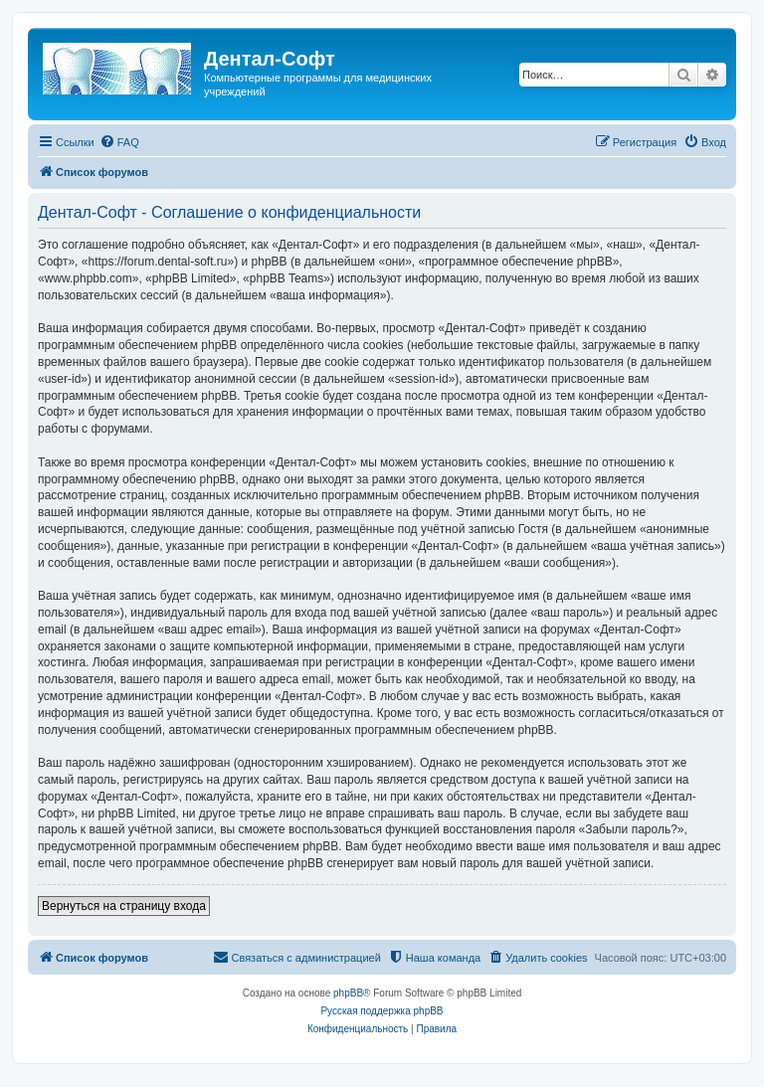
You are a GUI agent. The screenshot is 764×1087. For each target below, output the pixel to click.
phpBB (348, 993)
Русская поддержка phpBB (381, 1010)
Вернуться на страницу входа (124, 906)
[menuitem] (119, 142)
